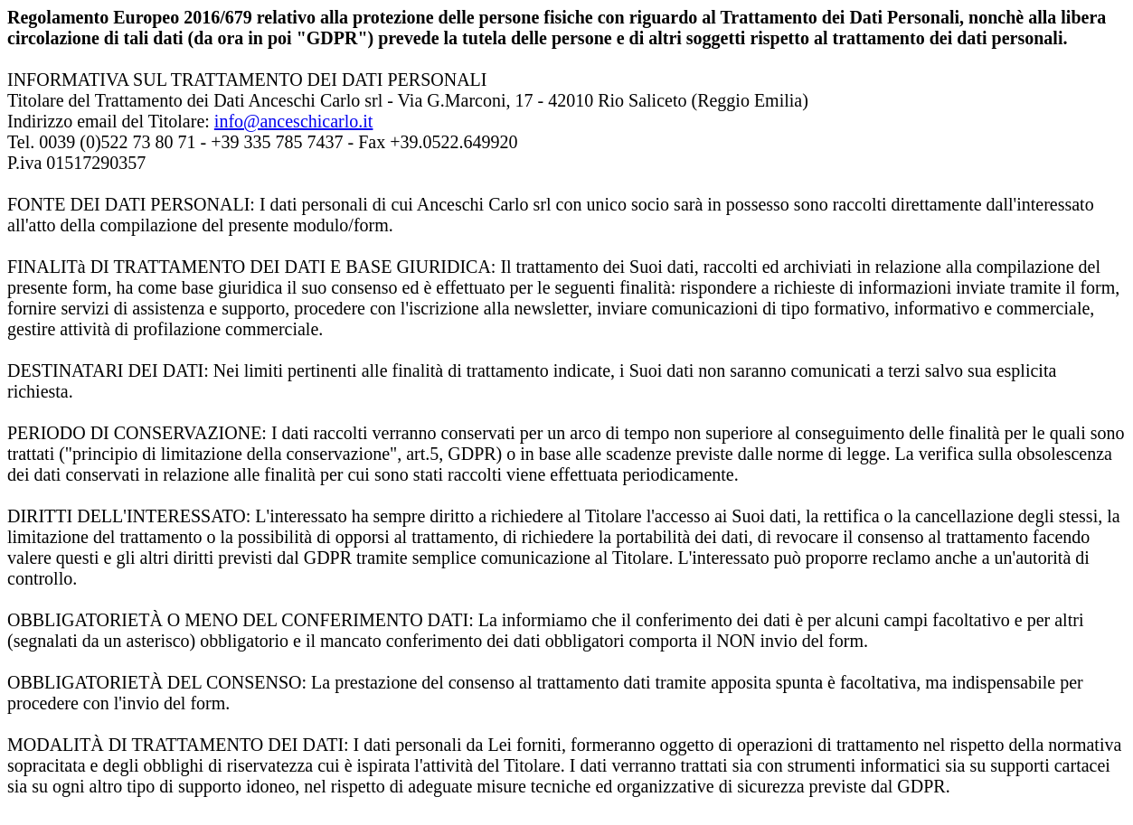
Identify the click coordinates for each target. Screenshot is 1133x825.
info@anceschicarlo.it (293, 121)
